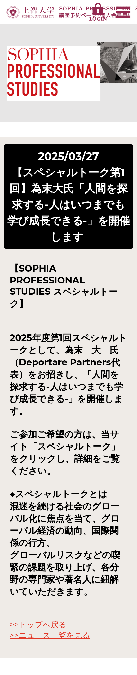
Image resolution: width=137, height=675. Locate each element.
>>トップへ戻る (38, 624)
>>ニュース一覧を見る (50, 635)
